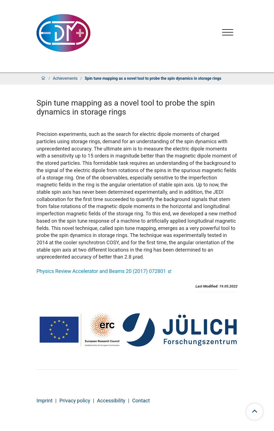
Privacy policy (75, 400)
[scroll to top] (254, 411)
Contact (141, 400)
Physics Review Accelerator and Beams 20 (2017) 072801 (101, 271)
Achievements (65, 78)
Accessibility (111, 400)
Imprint (44, 400)
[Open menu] (228, 33)
